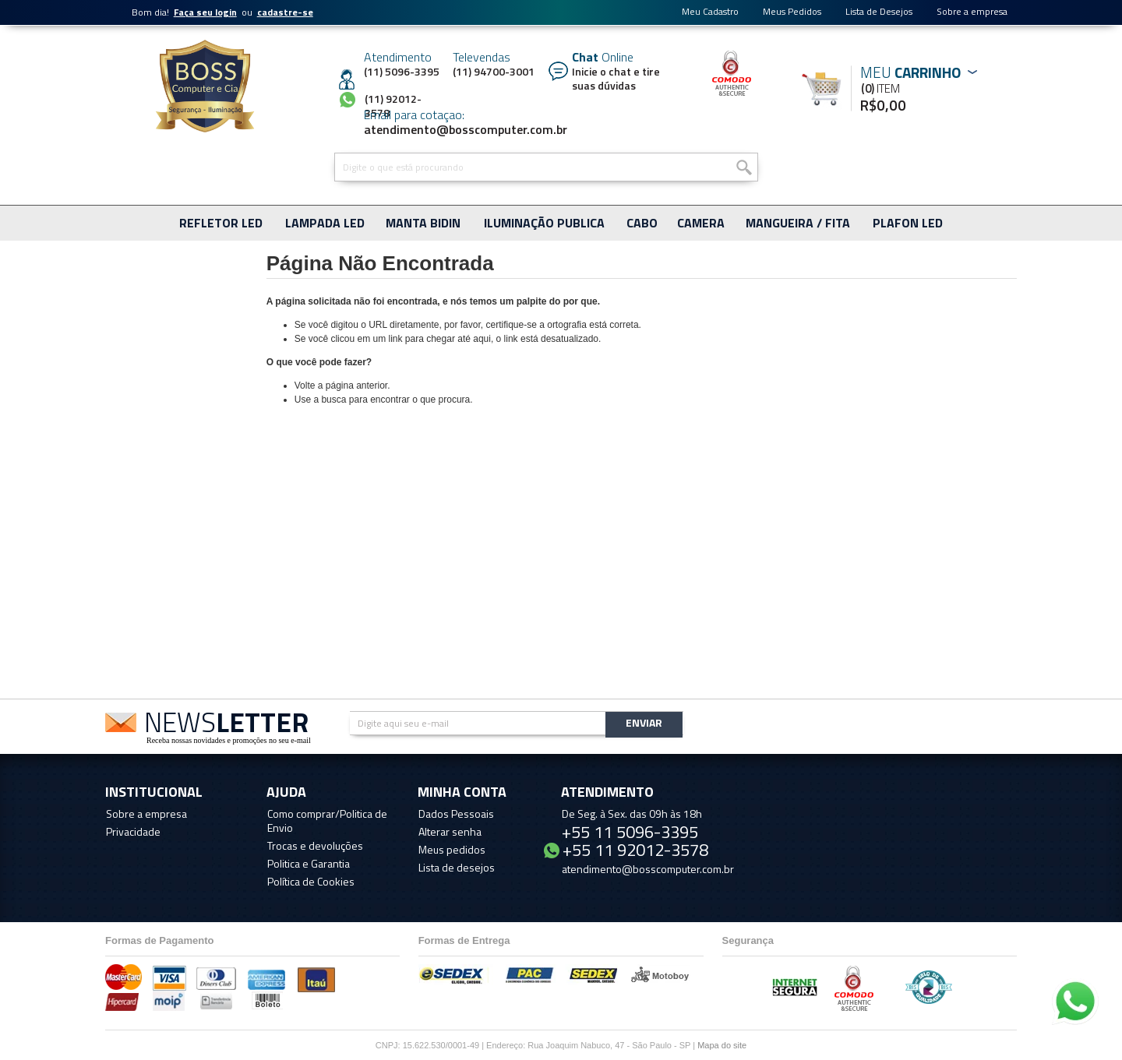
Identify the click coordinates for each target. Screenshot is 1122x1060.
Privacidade (133, 831)
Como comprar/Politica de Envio (327, 820)
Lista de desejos (456, 867)
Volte (305, 385)
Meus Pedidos (792, 11)
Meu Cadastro (710, 11)
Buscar (742, 167)
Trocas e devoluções (315, 845)
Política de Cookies (311, 881)
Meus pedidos (451, 849)
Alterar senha (450, 831)
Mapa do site (721, 1045)
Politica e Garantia (308, 863)
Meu (827, 88)
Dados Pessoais (456, 813)
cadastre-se (285, 12)
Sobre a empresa (972, 11)
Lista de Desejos (878, 11)
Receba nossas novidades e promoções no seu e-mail (228, 740)
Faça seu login (205, 12)
